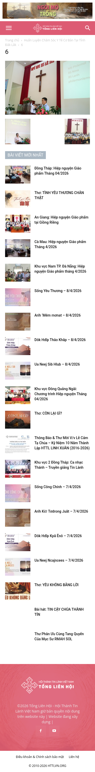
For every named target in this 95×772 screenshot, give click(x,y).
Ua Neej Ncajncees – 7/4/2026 (58, 560)
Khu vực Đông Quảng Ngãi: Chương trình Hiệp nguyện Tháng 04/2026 (60, 394)
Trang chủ (12, 40)
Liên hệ (74, 757)
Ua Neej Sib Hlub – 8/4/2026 (57, 364)
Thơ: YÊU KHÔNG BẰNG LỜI (56, 585)
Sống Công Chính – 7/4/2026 (57, 487)
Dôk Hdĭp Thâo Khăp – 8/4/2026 (60, 340)
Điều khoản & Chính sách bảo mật (40, 757)
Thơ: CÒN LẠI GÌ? (48, 413)
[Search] (88, 28)
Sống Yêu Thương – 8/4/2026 (57, 291)
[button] (9, 28)
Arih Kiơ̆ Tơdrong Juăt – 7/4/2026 (61, 511)
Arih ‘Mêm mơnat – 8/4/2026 (57, 315)
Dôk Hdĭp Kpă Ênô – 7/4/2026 (58, 536)
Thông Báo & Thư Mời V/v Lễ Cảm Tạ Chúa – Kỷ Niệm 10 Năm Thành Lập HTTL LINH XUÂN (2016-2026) (62, 443)
